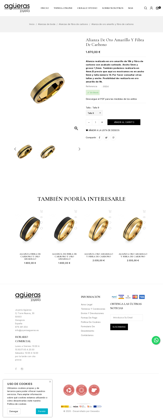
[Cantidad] (95, 122)
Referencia (91, 86)
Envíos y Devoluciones (92, 313)
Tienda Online (63, 8)
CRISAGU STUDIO (87, 8)
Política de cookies (16, 404)
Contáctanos (87, 335)
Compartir (99, 137)
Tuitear (106, 137)
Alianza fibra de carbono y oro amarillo (30, 256)
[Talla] (94, 113)
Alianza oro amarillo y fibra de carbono (98, 255)
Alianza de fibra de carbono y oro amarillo (64, 256)
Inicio (45, 8)
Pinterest (113, 137)
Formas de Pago (89, 317)
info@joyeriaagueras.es (27, 330)
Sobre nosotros (112, 8)
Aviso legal (86, 304)
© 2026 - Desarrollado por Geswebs (81, 411)
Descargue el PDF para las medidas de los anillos (111, 99)
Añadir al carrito (123, 122)
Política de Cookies (91, 322)
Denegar (13, 411)
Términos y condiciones (93, 309)
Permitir (42, 411)
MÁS (130, 8)
